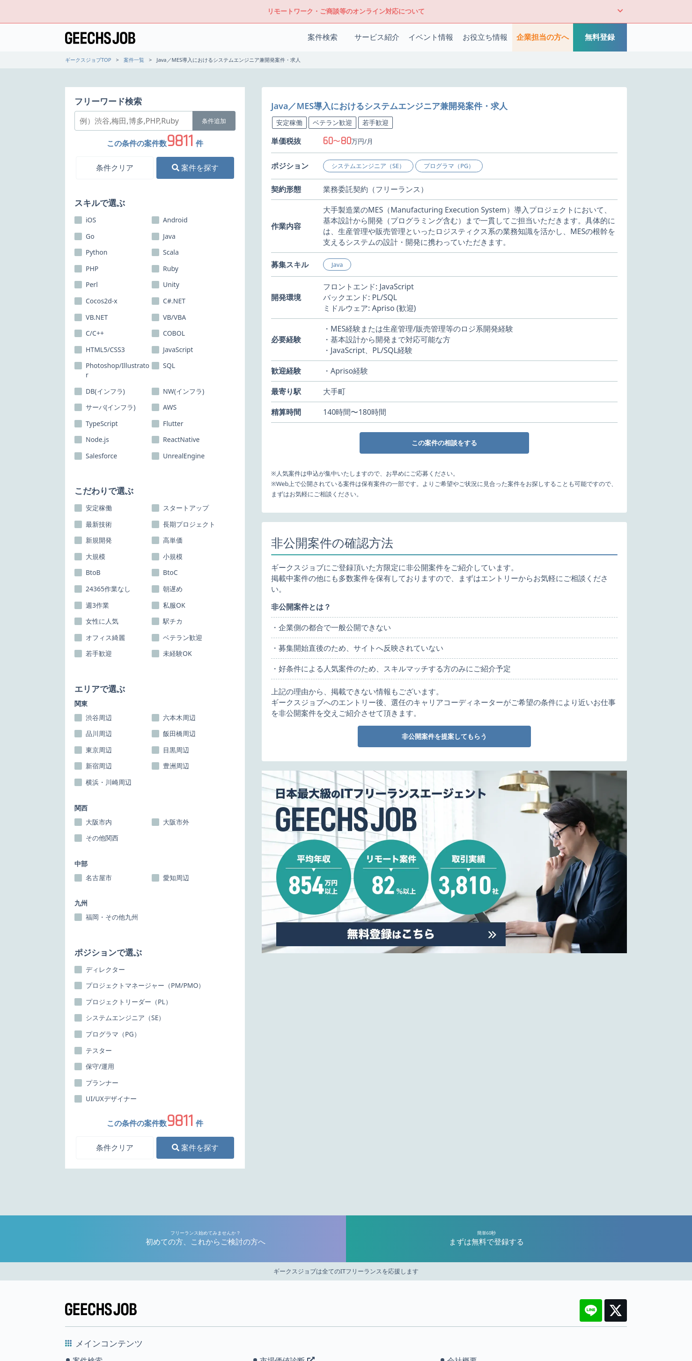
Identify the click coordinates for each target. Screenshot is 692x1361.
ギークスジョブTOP (88, 59)
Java (337, 264)
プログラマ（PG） (449, 166)
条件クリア (114, 167)
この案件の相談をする (444, 442)
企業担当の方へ (542, 37)
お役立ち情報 (485, 37)
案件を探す (195, 167)
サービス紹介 (376, 37)
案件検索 (323, 37)
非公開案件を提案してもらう (444, 736)
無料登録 (600, 37)
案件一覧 (134, 59)
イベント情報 (430, 37)
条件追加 (214, 121)
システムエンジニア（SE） (368, 166)
